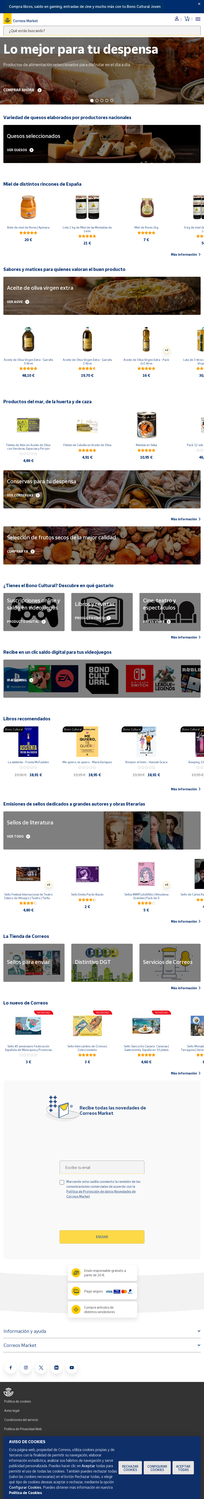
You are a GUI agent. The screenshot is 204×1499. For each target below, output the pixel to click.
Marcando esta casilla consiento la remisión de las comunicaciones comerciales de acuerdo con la (103, 1189)
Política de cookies (17, 1401)
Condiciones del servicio (21, 1420)
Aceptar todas (183, 1468)
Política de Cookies (25, 1492)
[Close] (199, 4)
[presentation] (98, 1216)
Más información (186, 254)
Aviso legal (11, 1410)
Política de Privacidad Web (23, 1429)
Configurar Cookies (157, 1468)
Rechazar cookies (130, 1468)
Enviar (102, 1237)
